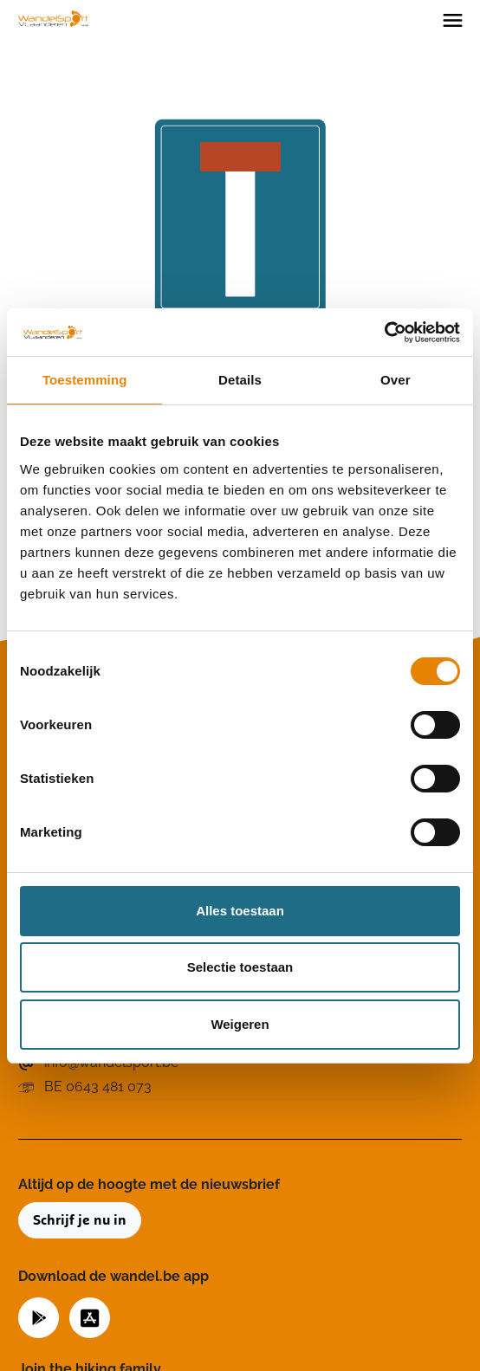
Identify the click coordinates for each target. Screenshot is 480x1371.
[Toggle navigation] (453, 19)
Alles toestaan (240, 910)
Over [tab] (395, 379)
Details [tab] (240, 379)
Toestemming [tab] (84, 379)
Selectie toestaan (240, 967)
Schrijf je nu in (79, 1220)
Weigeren (240, 1024)
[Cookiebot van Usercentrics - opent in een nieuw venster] (384, 332)
